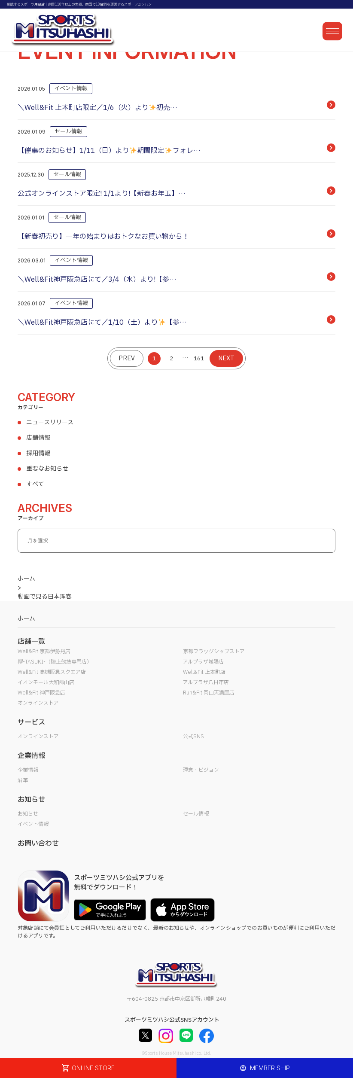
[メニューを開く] (332, 31)
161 (199, 358)
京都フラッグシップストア (214, 651)
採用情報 (38, 453)
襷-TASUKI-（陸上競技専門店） (55, 662)
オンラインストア (38, 703)
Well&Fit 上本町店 (204, 672)
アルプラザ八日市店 (206, 682)
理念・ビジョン (201, 770)
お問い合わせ (38, 843)
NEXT (226, 358)
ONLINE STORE (88, 1068)
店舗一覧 (31, 641)
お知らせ (28, 814)
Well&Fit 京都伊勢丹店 (44, 651)
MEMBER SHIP (265, 1068)
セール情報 (196, 814)
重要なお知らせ (47, 468)
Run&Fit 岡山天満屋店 (208, 693)
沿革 (23, 780)
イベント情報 (33, 824)
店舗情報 (38, 437)
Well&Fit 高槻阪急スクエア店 (52, 672)
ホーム (26, 618)
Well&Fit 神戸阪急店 (41, 693)
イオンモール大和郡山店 (46, 682)
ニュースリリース (49, 422)
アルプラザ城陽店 (203, 662)
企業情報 (28, 770)
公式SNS (193, 736)
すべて (35, 484)
